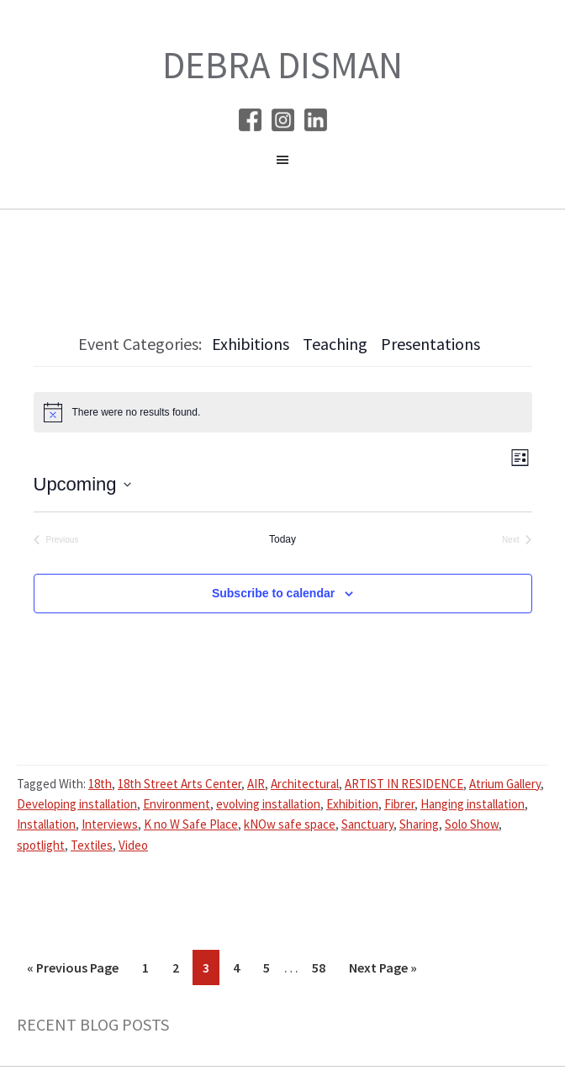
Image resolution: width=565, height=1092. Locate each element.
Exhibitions (250, 343)
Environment (176, 804)
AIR (256, 784)
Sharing (419, 824)
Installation (46, 824)
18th (100, 784)
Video (133, 845)
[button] (282, 164)
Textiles (92, 845)
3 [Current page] (210, 970)
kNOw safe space (289, 824)
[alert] (283, 412)
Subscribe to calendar (273, 593)
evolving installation (268, 804)
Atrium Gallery (505, 784)
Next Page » (382, 970)
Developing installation (77, 804)
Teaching (335, 343)
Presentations (430, 343)
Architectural (305, 784)
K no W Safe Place (191, 824)
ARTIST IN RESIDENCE (404, 784)
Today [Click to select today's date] (282, 539)
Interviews (110, 824)
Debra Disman (282, 64)
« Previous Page (73, 970)
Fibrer (399, 804)
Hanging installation (472, 804)
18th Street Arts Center (179, 784)
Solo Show (472, 824)
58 (323, 970)
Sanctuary (367, 824)
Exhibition (352, 804)
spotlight (41, 845)
